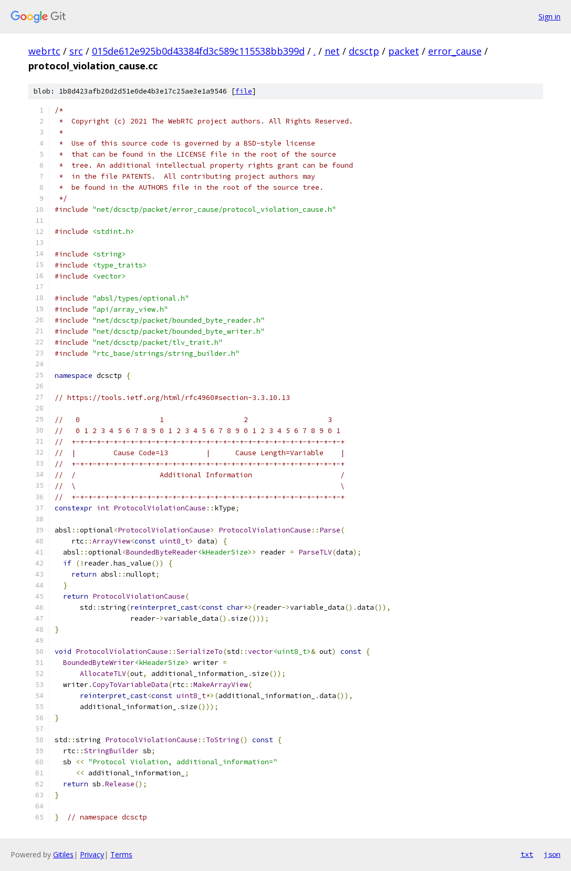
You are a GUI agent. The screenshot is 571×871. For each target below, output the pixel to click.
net (332, 51)
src (76, 51)
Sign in (549, 17)
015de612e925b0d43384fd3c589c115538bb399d (198, 51)
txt (527, 854)
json (552, 854)
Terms (121, 854)
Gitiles (63, 854)
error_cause (455, 51)
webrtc (44, 51)
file (243, 91)
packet (403, 51)
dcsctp (364, 51)
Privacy (92, 854)
